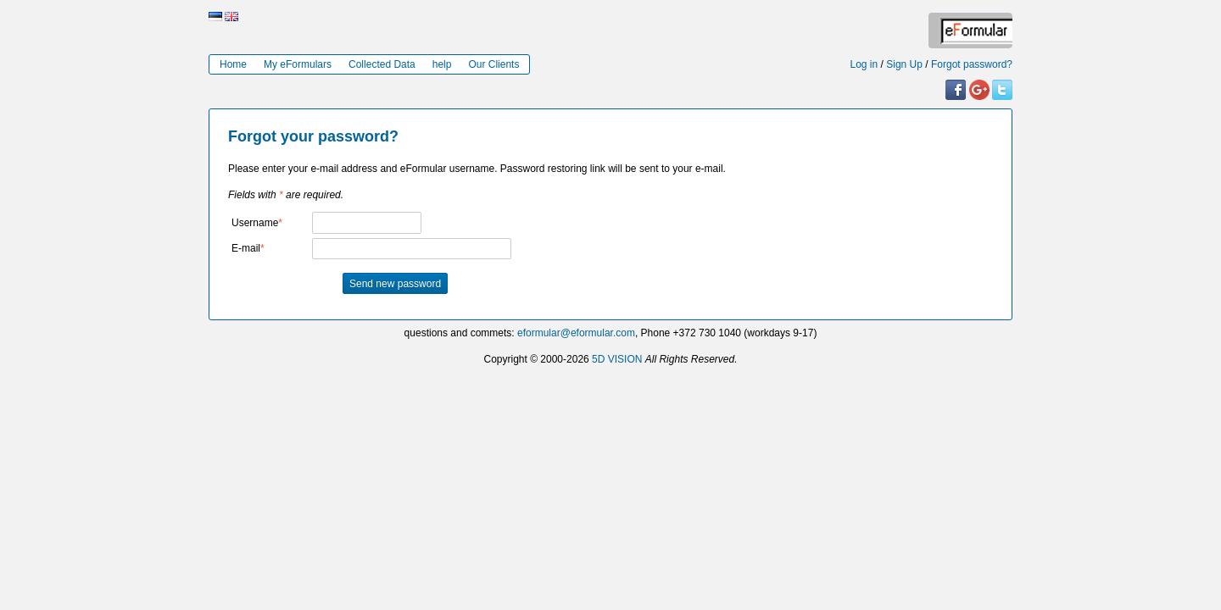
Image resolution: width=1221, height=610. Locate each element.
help (442, 64)
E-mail (245, 248)
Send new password (395, 284)
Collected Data (381, 64)
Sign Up (904, 64)
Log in (864, 64)
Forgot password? (971, 64)
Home (233, 64)
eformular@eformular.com (576, 333)
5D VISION (617, 359)
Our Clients (493, 64)
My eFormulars (298, 64)
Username (254, 223)
